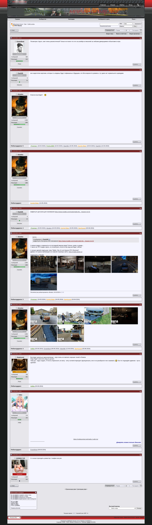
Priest (19, 64)
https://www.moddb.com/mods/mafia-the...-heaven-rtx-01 (72, 212)
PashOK (20, 73)
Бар (25, 24)
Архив (137, 517)
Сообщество (43, 19)
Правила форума (15, 508)
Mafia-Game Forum (18, 24)
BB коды (13, 501)
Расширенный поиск (105, 26)
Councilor (19, 127)
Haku (20, 395)
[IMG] (12, 504)
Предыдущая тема (71, 489)
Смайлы (13, 502)
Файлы (122, 5)
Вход (130, 5)
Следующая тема (81, 489)
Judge (19, 422)
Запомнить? (137, 23)
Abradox (20, 94)
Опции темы (109, 33)
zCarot (88, 522)
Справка (17, 19)
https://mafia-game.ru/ (75, 252)
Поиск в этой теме (121, 33)
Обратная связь (118, 517)
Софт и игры (31, 24)
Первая (117, 30)
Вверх (142, 517)
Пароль (122, 26)
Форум (112, 5)
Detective (19, 85)
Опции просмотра (134, 33)
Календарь (71, 19)
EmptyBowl (20, 41)
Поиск (134, 19)
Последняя (135, 30)
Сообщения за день (104, 19)
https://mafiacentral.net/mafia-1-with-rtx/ (85, 439)
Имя (121, 23)
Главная (103, 5)
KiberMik (66, 146)
